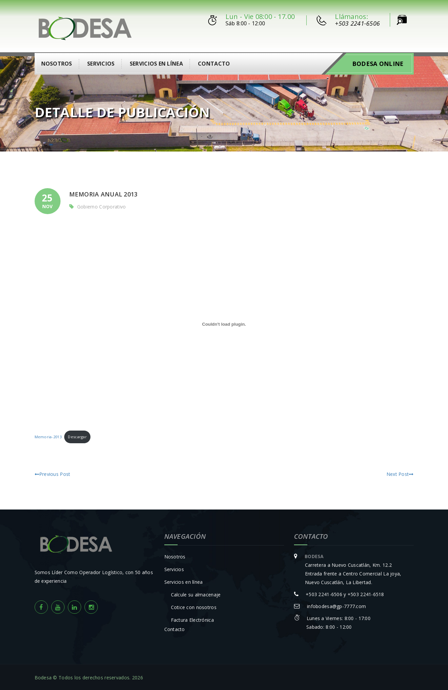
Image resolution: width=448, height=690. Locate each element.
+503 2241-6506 (357, 23)
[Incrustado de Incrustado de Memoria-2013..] (224, 323)
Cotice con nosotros (194, 606)
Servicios (101, 63)
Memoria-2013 (48, 436)
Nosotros (56, 63)
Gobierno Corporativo (101, 206)
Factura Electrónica (192, 619)
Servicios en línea (156, 63)
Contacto (214, 63)
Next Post (400, 473)
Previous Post (53, 473)
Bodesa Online (378, 63)
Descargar (77, 436)
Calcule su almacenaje (196, 593)
